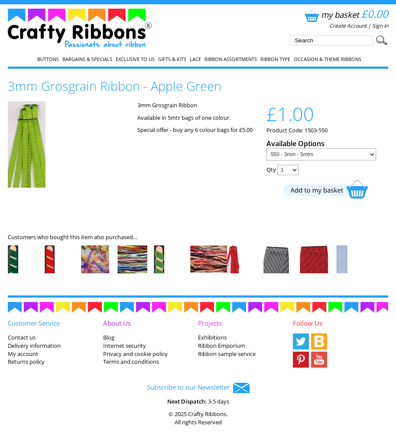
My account (23, 354)
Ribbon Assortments (230, 59)
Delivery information (34, 345)
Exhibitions (212, 337)
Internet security (124, 345)
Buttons (48, 59)
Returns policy (26, 361)
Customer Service (34, 323)
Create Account (348, 25)
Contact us (22, 337)
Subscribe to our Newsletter (198, 388)
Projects (210, 323)
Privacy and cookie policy (135, 354)
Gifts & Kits (172, 59)
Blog (108, 337)
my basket (345, 14)
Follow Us (307, 323)
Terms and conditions (131, 361)
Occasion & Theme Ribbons (327, 59)
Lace (195, 59)
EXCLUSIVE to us (135, 59)
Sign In (380, 25)
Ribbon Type (275, 59)
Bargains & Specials (87, 59)
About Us (117, 323)
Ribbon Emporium (221, 345)
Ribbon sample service (227, 354)
